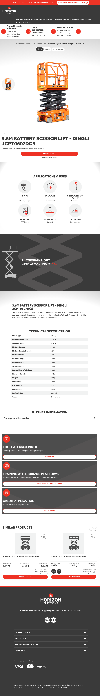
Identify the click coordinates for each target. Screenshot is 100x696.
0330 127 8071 (27, 3)
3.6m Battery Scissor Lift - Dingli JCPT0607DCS (66, 44)
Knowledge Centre (78, 19)
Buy (32, 19)
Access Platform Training (43, 19)
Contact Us (15, 3)
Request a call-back (49, 158)
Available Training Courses (49, 484)
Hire (17, 19)
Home (28, 44)
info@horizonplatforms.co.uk (43, 3)
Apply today (49, 511)
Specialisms (67, 19)
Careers (88, 19)
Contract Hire (25, 19)
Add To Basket (49, 154)
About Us (19, 22)
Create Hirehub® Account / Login (71, 3)
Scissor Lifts (41, 44)
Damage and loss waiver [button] (17, 418)
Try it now (49, 457)
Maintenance (57, 19)
